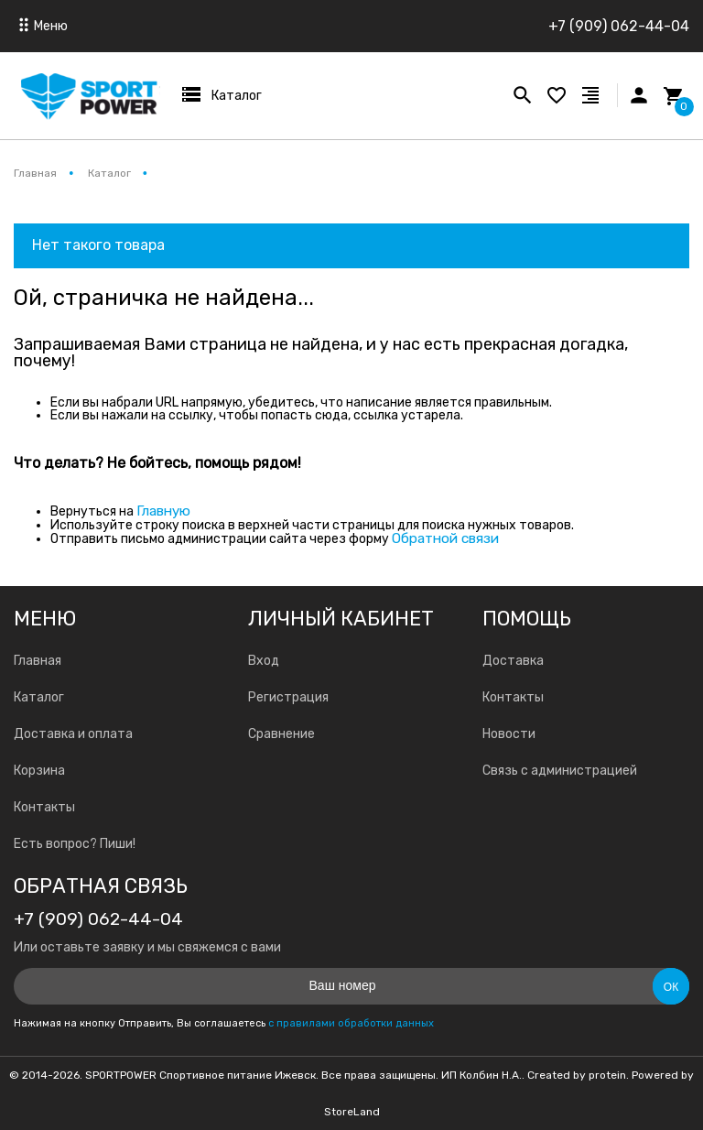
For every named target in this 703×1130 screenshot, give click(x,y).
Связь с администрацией (559, 770)
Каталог (39, 697)
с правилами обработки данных (351, 1023)
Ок (671, 987)
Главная (37, 660)
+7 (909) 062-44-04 (618, 26)
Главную (163, 511)
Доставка (513, 660)
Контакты (44, 807)
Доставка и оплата (73, 734)
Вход (263, 660)
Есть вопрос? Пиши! (74, 844)
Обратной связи (445, 538)
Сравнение (281, 734)
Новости (508, 734)
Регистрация (288, 697)
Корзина (39, 770)
